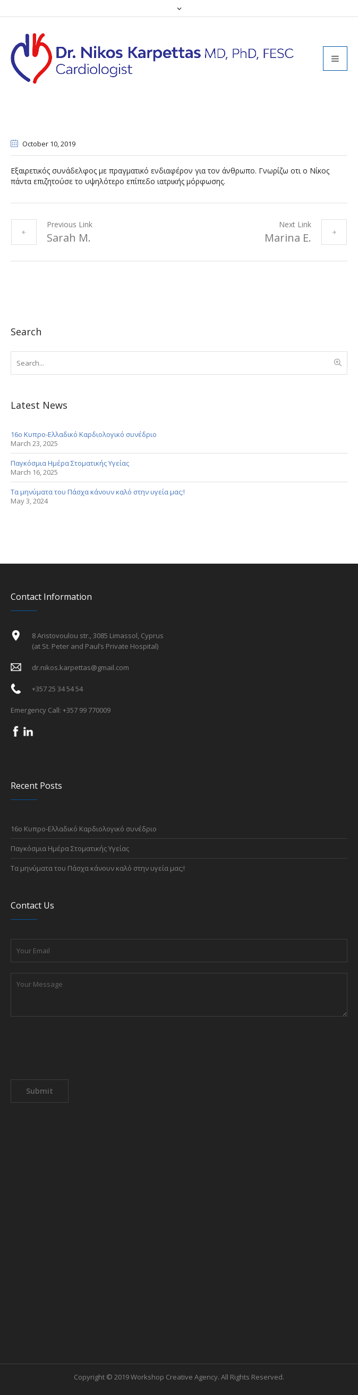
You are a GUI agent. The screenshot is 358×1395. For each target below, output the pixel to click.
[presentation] (91, 1050)
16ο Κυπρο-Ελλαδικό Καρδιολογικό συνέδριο (84, 434)
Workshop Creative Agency (174, 1377)
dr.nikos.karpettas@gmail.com (80, 667)
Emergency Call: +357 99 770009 (60, 710)
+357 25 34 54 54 (57, 689)
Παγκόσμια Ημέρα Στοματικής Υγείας (70, 463)
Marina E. (288, 237)
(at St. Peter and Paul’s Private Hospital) (95, 646)
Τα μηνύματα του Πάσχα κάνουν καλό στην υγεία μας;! (98, 492)
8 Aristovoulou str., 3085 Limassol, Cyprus (98, 635)
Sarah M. (69, 237)
